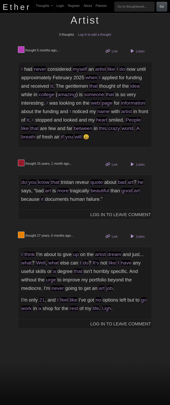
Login (60, 5)
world (127, 128)
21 (42, 300)
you (69, 137)
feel (64, 300)
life (96, 308)
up (76, 254)
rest (74, 308)
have (126, 262)
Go (162, 6)
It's (96, 262)
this (103, 128)
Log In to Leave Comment (120, 214)
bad (122, 182)
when (91, 77)
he (140, 182)
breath (28, 137)
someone (94, 94)
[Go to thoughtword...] (134, 7)
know (43, 182)
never (40, 69)
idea (135, 86)
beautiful (100, 190)
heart (101, 120)
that (94, 86)
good (127, 190)
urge (51, 279)
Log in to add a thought (94, 34)
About (88, 5)
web (95, 103)
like (111, 69)
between (83, 128)
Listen (137, 51)
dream (114, 254)
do (122, 69)
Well (40, 262)
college (46, 94)
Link (113, 51)
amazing (67, 94)
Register (74, 5)
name (104, 111)
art (130, 182)
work (26, 308)
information (133, 103)
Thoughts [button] (43, 5)
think (29, 254)
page (107, 103)
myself (80, 69)
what (26, 262)
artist (100, 69)
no (98, 300)
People (133, 120)
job (109, 288)
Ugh (106, 308)
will (78, 137)
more (62, 190)
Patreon (101, 5)
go (144, 300)
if (62, 137)
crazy (114, 128)
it (51, 86)
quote (97, 182)
